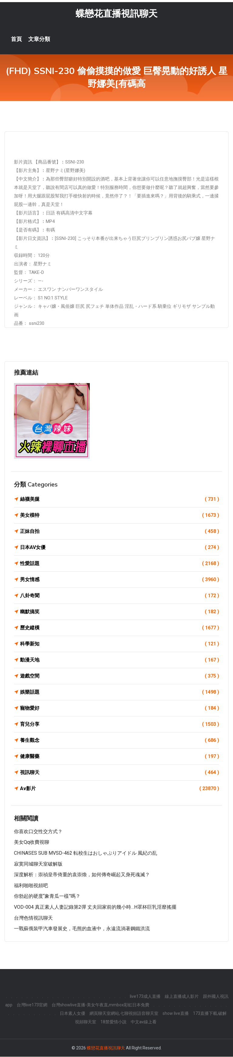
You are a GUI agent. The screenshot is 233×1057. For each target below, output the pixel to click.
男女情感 (119, 580)
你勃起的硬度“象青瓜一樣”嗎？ (47, 897)
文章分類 (39, 39)
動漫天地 (119, 660)
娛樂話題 (119, 692)
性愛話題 (119, 564)
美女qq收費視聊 (31, 843)
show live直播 (176, 1013)
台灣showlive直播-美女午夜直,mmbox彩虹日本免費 (100, 1005)
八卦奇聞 (119, 596)
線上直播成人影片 (182, 996)
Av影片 (119, 789)
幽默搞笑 (119, 612)
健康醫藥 (119, 756)
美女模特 (119, 515)
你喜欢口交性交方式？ (38, 832)
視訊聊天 (119, 773)
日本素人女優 (72, 1013)
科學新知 (119, 644)
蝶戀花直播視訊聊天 (116, 13)
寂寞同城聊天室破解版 (38, 864)
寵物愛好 (119, 708)
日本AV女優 (119, 548)
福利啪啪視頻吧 (31, 886)
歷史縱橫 (119, 628)
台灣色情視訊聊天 (33, 918)
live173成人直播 (145, 996)
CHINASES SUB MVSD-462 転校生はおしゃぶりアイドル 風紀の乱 (85, 853)
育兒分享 (119, 724)
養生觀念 (119, 740)
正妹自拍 (119, 531)
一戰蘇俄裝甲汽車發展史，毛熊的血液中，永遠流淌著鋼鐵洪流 (82, 929)
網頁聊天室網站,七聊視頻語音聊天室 (123, 1013)
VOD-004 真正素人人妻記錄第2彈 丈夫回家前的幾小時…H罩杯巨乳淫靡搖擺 (95, 907)
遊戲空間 (119, 676)
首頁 (16, 39)
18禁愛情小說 (113, 1022)
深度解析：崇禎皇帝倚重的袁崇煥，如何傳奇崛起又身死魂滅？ (82, 875)
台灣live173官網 (32, 1005)
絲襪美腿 (119, 499)
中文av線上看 (144, 1022)
